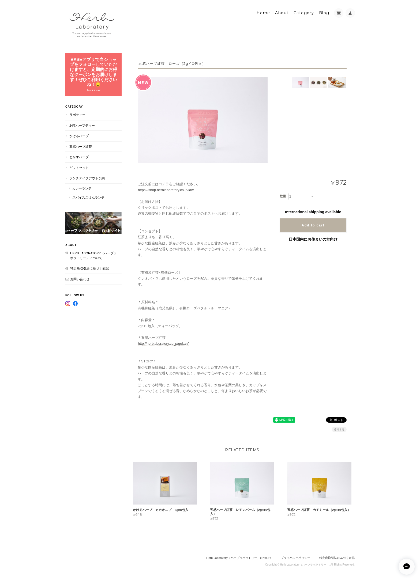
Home (263, 12)
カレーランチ (82, 188)
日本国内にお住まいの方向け (313, 239)
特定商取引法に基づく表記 (89, 268)
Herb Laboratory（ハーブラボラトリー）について (93, 255)
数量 (283, 196)
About (281, 12)
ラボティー (77, 114)
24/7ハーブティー (82, 125)
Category (304, 12)
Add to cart (313, 225)
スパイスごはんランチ (88, 197)
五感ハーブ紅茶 (80, 146)
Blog (324, 12)
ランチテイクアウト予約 (87, 178)
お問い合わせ (79, 278)
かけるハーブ (79, 135)
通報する (339, 429)
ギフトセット (79, 167)
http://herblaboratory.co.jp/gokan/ (163, 343)
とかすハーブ (79, 156)
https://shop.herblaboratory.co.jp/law (166, 190)
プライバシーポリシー (295, 557)
